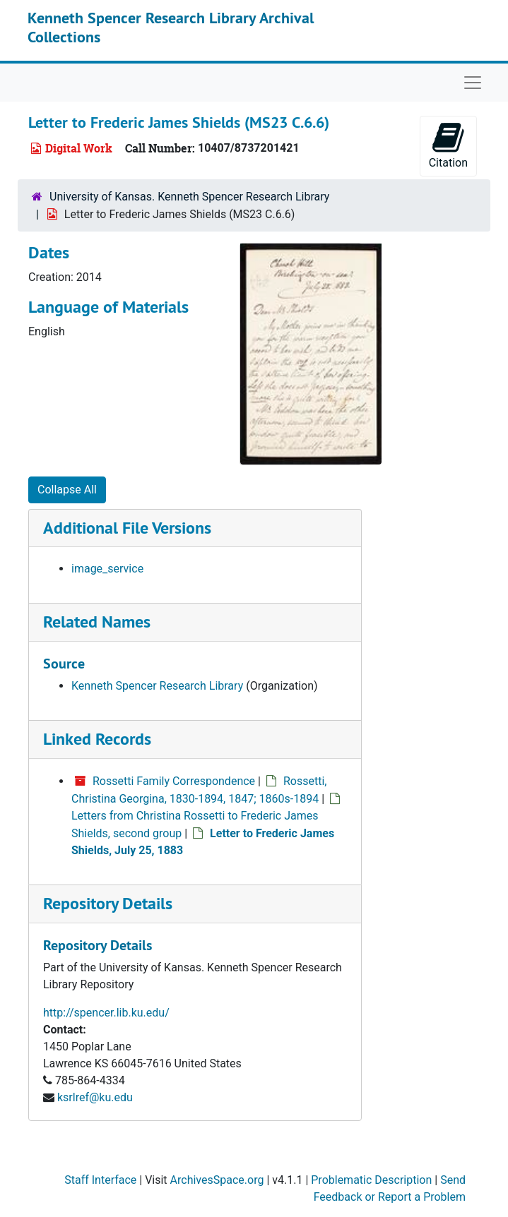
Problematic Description (371, 1180)
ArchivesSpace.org (217, 1180)
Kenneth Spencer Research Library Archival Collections (171, 27)
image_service (107, 568)
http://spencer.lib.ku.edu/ (106, 1012)
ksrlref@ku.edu (95, 1097)
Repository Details (107, 903)
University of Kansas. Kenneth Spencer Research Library (189, 196)
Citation (448, 145)
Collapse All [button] (67, 489)
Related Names (96, 622)
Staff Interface (100, 1180)
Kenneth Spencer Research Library (157, 686)
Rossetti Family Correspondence (174, 781)
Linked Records (97, 739)
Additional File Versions (127, 528)
